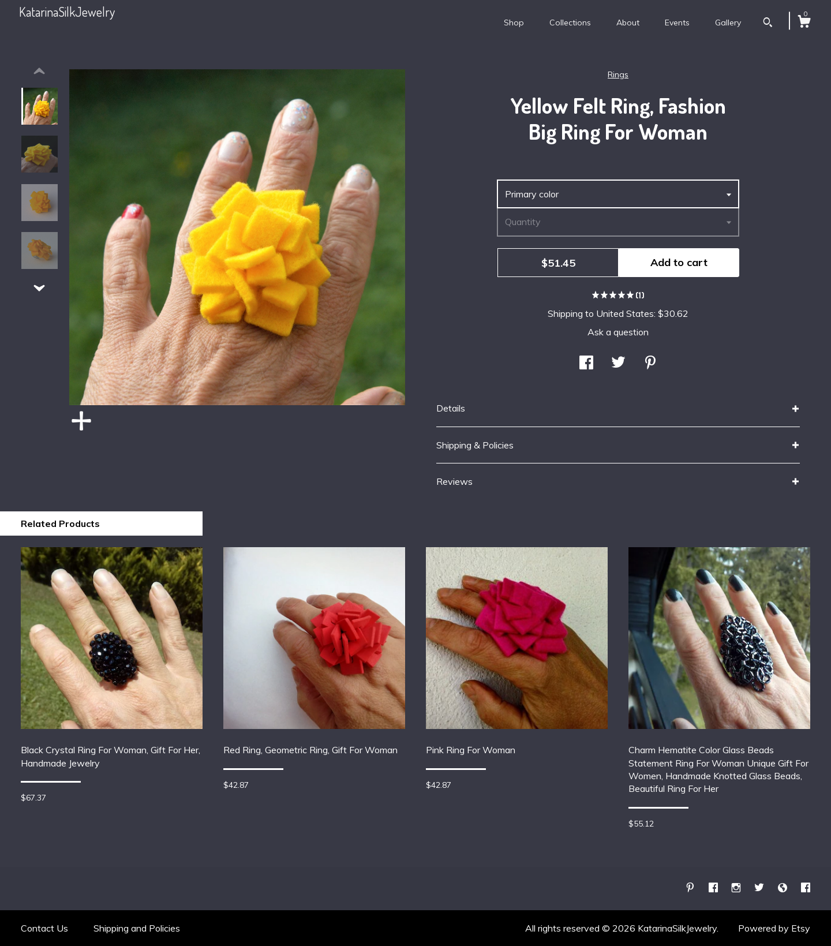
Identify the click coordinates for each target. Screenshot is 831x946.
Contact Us (44, 928)
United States (625, 313)
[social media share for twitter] (618, 363)
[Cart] (804, 23)
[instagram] (737, 887)
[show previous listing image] (39, 71)
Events (677, 22)
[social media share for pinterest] (650, 363)
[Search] (767, 23)
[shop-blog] (783, 887)
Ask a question (618, 332)
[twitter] (760, 887)
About (627, 22)
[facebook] (714, 887)
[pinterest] (691, 887)
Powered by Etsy (774, 928)
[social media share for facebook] (586, 363)
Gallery (728, 22)
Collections (570, 22)
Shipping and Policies (136, 928)
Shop (514, 22)
